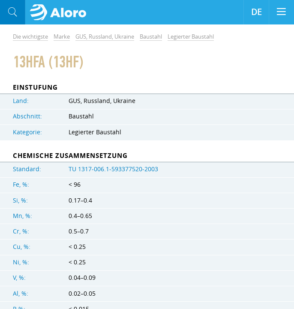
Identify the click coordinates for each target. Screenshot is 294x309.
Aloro (61, 12)
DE (256, 12)
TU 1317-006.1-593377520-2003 (113, 169)
